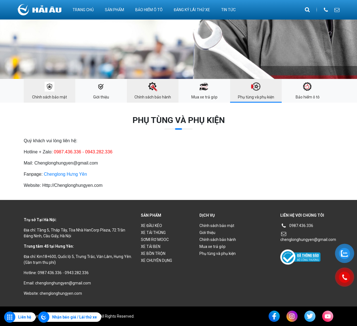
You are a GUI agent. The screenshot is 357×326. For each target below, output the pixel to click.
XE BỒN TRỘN (153, 253)
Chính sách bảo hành (217, 239)
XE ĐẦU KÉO (151, 225)
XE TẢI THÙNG (153, 232)
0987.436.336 (296, 225)
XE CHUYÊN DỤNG (156, 260)
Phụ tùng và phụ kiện (217, 253)
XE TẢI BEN (150, 246)
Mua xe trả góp (212, 246)
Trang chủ (83, 10)
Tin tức (228, 10)
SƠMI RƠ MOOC (155, 239)
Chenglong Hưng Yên (65, 174)
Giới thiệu (207, 232)
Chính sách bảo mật (216, 225)
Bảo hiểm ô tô (149, 10)
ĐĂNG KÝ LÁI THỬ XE (192, 10)
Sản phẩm (114, 10)
